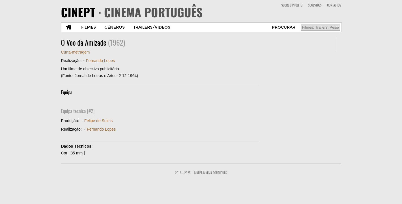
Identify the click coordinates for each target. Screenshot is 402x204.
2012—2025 (182, 173)
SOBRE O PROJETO (291, 5)
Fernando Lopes (100, 60)
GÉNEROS (114, 27)
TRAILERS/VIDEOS (151, 27)
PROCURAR (283, 27)
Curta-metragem (75, 52)
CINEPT (132, 12)
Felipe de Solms (98, 120)
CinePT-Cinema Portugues (210, 173)
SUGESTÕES (315, 5)
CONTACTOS (334, 5)
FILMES (88, 27)
